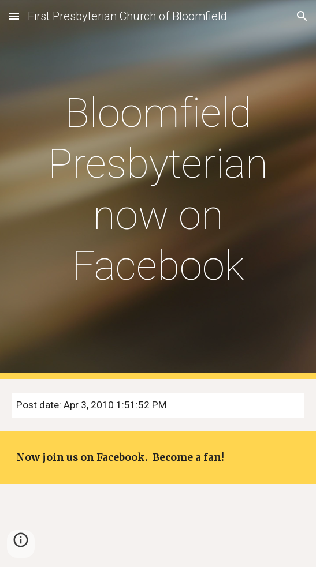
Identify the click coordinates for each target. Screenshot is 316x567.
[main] (158, 189)
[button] (14, 16)
